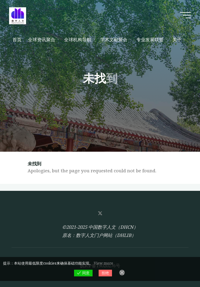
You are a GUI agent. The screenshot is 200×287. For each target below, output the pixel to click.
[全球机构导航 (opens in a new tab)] (79, 39)
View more (103, 263)
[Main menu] (185, 15)
